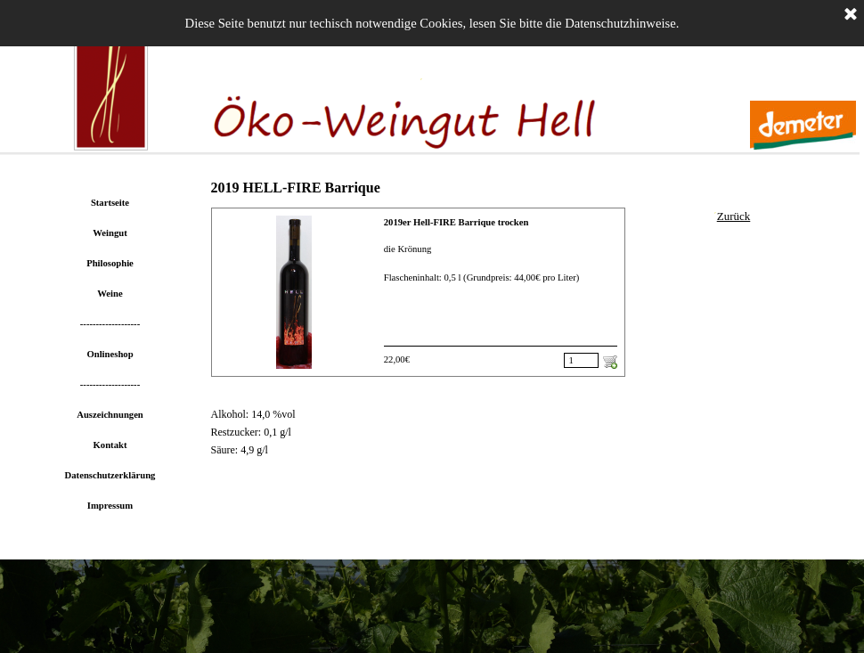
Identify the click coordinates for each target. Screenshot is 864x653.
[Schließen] (851, 15)
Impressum (110, 505)
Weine (109, 293)
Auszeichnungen (110, 415)
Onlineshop (109, 354)
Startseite (110, 203)
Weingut (110, 233)
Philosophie (110, 263)
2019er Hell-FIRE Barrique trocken (456, 222)
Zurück (734, 216)
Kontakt (110, 445)
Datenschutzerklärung (110, 475)
